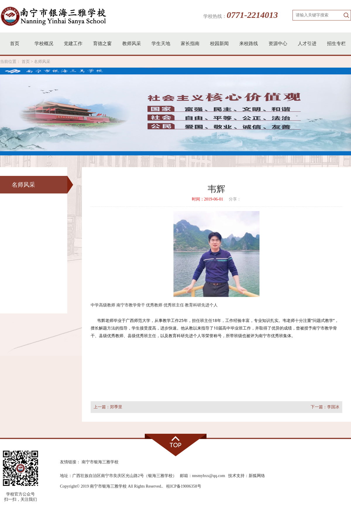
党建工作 (73, 43)
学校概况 (44, 43)
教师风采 (131, 43)
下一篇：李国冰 (325, 407)
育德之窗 (102, 43)
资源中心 (278, 43)
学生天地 (161, 43)
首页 (14, 43)
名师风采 (42, 61)
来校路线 (248, 43)
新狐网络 (257, 476)
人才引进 (307, 43)
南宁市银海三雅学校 (100, 462)
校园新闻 (219, 43)
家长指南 (190, 43)
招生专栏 (336, 43)
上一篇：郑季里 (108, 407)
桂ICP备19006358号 (183, 486)
